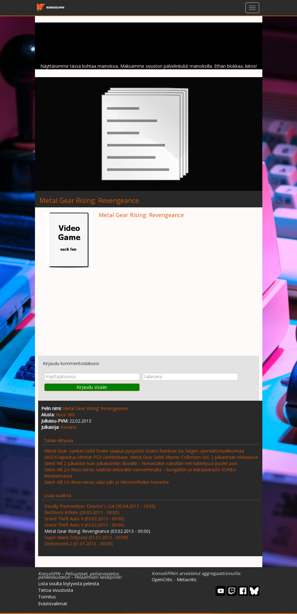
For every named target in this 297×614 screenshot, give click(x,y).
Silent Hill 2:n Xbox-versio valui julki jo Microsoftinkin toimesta (106, 482)
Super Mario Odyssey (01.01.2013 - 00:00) (86, 537)
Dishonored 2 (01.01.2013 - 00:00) (78, 544)
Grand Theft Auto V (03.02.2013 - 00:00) (84, 519)
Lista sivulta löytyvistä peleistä (68, 584)
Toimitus (47, 597)
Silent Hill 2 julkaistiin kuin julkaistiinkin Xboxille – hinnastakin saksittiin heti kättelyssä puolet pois (141, 463)
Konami (68, 427)
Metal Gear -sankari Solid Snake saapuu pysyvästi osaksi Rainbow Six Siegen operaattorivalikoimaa (144, 451)
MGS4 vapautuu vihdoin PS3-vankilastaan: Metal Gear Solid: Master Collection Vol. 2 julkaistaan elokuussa (151, 457)
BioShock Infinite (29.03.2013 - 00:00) (81, 512)
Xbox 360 (65, 415)
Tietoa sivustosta (55, 590)
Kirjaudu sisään (92, 387)
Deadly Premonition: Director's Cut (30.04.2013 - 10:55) (100, 506)
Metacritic (187, 579)
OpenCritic (162, 579)
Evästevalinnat (52, 604)
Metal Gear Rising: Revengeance (95, 408)
